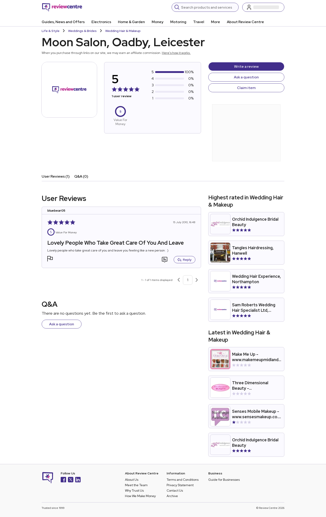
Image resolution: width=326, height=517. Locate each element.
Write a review (246, 66)
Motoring (178, 21)
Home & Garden (131, 21)
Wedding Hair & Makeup (123, 31)
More (215, 21)
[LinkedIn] (78, 480)
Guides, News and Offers (63, 21)
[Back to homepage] (62, 7)
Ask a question (246, 77)
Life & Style (51, 31)
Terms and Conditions (183, 480)
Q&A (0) (81, 176)
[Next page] (196, 280)
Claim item (246, 87)
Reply (184, 260)
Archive (172, 496)
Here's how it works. (176, 53)
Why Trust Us (134, 490)
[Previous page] (178, 280)
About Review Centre (245, 21)
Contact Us (175, 490)
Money (157, 21)
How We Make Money (140, 496)
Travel (198, 21)
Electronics (101, 21)
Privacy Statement (180, 485)
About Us (131, 480)
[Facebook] (63, 480)
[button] (50, 259)
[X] (70, 480)
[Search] (208, 7)
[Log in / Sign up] (263, 7)
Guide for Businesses (224, 480)
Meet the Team (136, 485)
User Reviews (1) (56, 176)
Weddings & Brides (82, 31)
